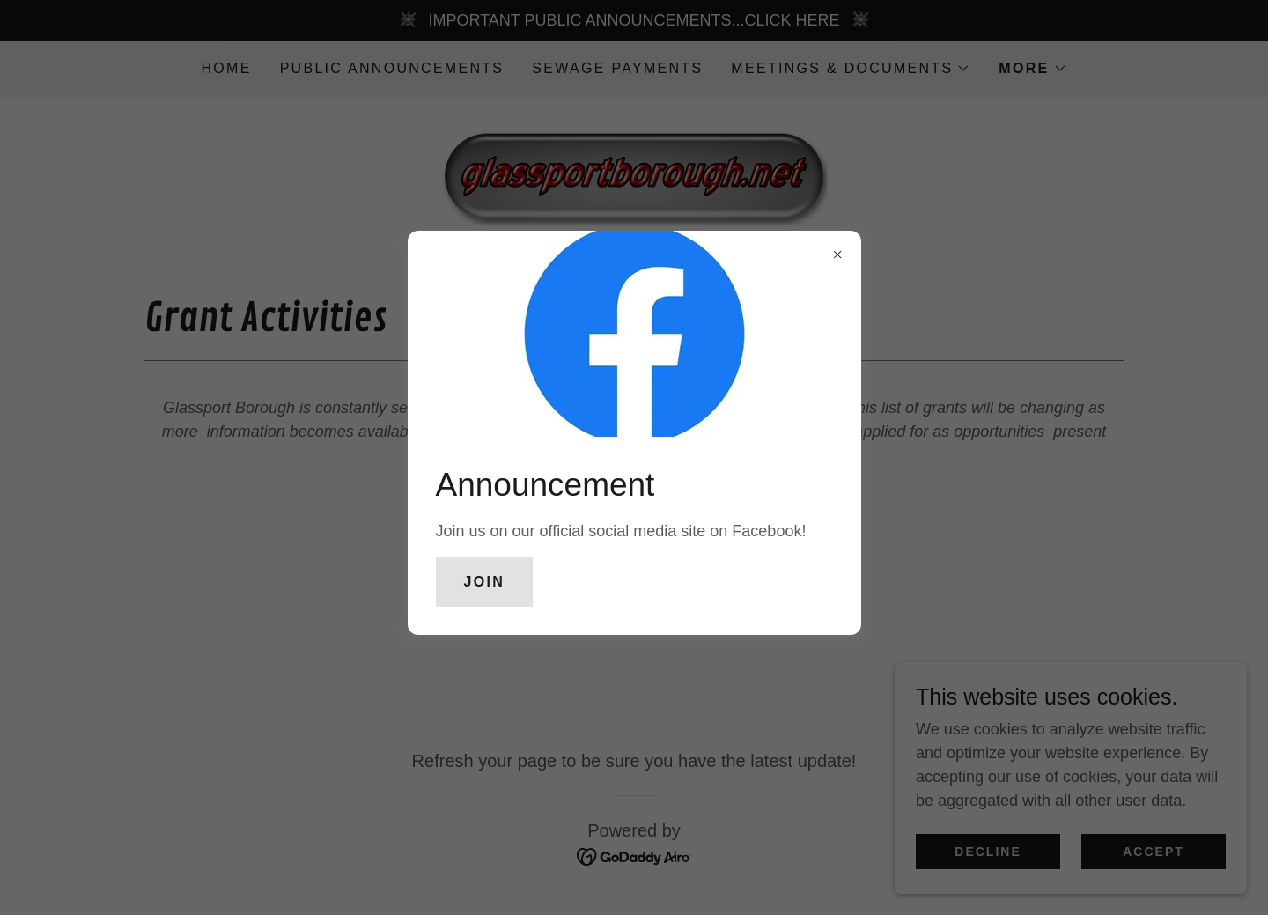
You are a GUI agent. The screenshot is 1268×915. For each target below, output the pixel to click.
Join (484, 581)
